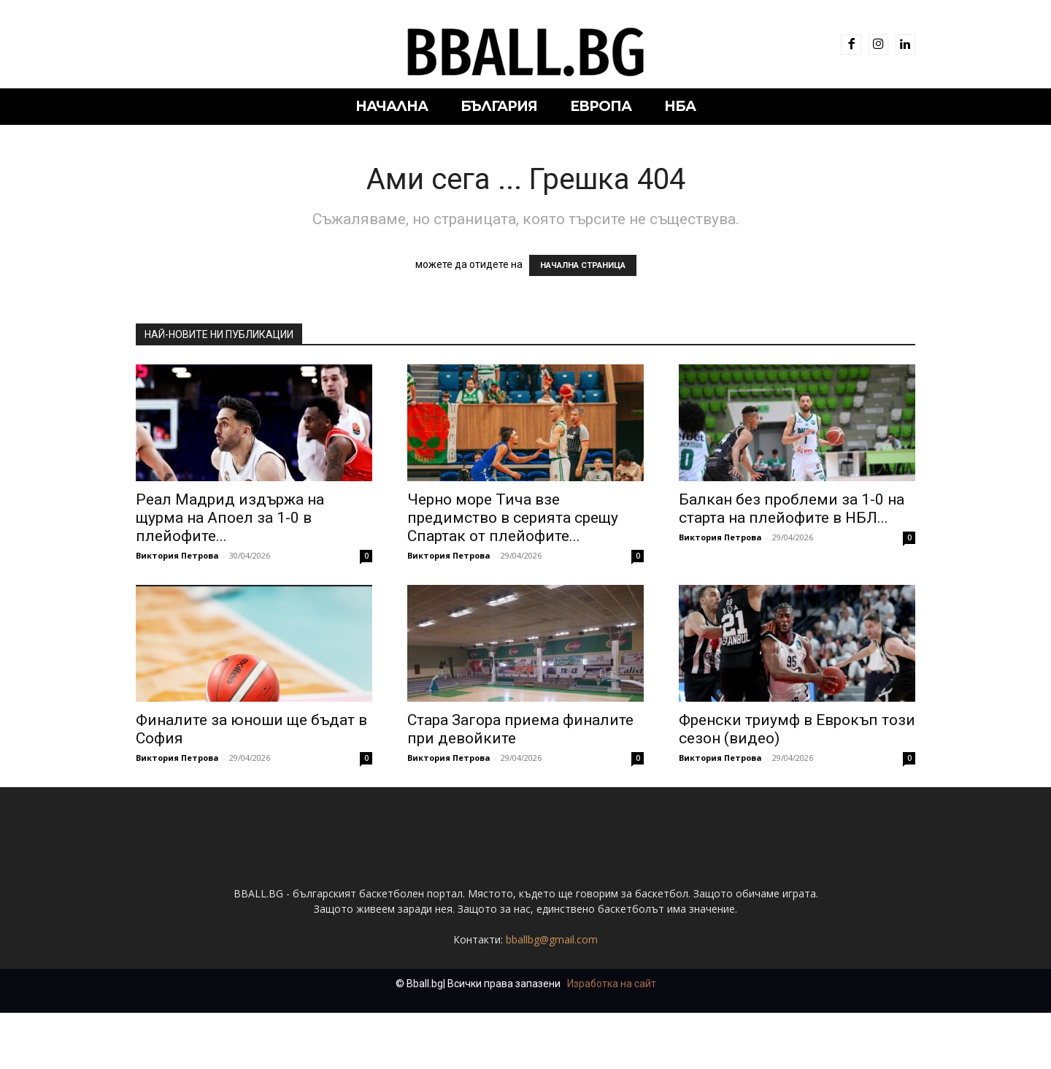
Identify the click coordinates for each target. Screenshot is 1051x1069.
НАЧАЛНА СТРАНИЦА (582, 265)
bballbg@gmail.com (552, 996)
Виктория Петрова (177, 555)
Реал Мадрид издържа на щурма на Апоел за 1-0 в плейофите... (230, 518)
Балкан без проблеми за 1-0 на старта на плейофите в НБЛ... (791, 508)
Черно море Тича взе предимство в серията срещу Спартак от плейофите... (512, 518)
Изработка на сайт (611, 1040)
